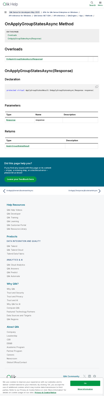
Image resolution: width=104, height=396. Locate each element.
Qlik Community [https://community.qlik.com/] (71, 376)
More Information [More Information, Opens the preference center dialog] (85, 389)
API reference (59, 15)
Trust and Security (15, 293)
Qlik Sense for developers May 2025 (24, 12)
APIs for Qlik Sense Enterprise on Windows (60, 12)
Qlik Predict (12, 272)
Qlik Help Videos (14, 210)
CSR (9, 339)
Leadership (12, 336)
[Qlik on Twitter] (84, 376)
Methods (88, 15)
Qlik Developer (14, 214)
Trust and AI (12, 300)
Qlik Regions (12, 319)
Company (11, 332)
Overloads (12, 35)
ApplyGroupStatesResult (17, 146)
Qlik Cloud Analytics (16, 265)
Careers (10, 355)
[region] (51, 387)
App (81, 15)
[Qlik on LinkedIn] (89, 376)
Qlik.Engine (72, 15)
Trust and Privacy (15, 296)
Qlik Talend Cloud (15, 250)
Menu (100, 5)
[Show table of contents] (5, 12)
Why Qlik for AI (13, 304)
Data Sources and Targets (19, 315)
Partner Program (14, 351)
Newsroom (12, 358)
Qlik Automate (13, 276)
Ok (85, 383)
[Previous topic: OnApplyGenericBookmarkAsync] (26, 191)
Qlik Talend (12, 246)
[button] (97, 87)
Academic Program (16, 347)
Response (10, 120)
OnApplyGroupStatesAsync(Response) (24, 38)
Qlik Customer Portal (16, 225)
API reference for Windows (20, 15)
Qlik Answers (13, 268)
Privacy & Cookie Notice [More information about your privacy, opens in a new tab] (45, 392)
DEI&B (9, 343)
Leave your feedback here (20, 179)
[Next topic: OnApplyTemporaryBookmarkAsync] (77, 191)
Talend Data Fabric (15, 254)
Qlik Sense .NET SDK (42, 15)
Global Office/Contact (17, 362)
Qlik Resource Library (17, 229)
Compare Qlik (13, 308)
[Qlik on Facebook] (95, 376)
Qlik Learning (13, 221)
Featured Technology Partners (21, 312)
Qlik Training (12, 217)
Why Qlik (11, 289)
